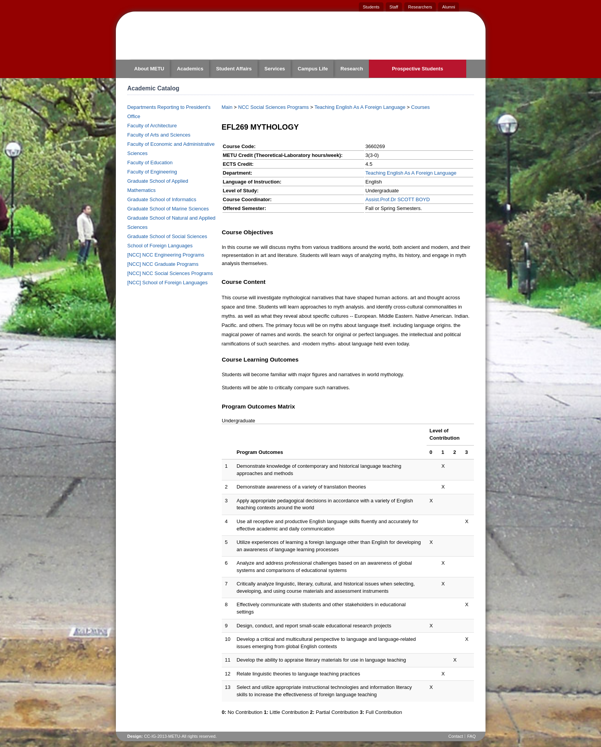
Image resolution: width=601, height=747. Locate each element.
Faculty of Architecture (152, 125)
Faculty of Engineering (152, 172)
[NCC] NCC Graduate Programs (163, 264)
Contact (456, 736)
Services (275, 69)
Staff (394, 7)
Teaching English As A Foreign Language (360, 107)
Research (351, 69)
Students (371, 7)
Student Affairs (234, 69)
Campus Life (313, 69)
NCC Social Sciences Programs (273, 107)
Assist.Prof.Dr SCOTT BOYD (397, 199)
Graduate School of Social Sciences (167, 236)
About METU (149, 69)
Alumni (448, 7)
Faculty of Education (150, 162)
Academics (190, 69)
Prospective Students (417, 69)
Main (227, 107)
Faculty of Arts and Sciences (159, 135)
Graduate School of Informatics (161, 199)
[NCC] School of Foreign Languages (167, 282)
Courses (420, 107)
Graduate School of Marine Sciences (168, 209)
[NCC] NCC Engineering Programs (165, 255)
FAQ (471, 736)
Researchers (420, 7)
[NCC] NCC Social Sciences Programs (170, 273)
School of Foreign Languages (160, 245)
